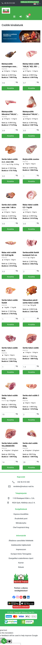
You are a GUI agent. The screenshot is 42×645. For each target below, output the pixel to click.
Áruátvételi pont (21, 519)
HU (36, 4)
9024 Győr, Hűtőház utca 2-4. (23, 503)
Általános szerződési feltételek (21, 541)
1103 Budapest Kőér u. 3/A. (24, 498)
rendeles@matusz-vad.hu (23, 486)
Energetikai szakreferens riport (21, 558)
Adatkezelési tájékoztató (21, 545)
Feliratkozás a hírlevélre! (21, 607)
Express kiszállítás (21, 514)
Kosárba (10, 88)
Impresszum (21, 549)
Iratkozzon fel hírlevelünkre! (30, 2)
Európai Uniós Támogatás (21, 554)
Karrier (21, 563)
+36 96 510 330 (9, 3)
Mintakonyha (21, 523)
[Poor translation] (8, 641)
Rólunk (21, 567)
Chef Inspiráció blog (21, 527)
